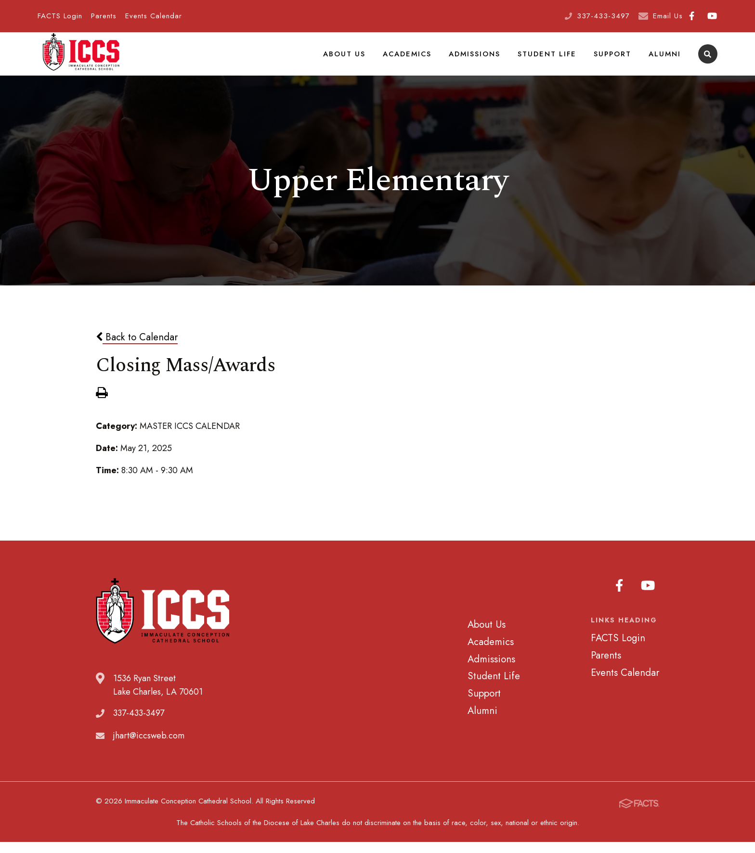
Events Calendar (153, 16)
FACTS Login (60, 16)
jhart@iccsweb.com (148, 747)
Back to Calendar (137, 349)
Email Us (668, 16)
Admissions (478, 60)
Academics (411, 60)
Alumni (665, 60)
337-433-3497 (603, 16)
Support (614, 60)
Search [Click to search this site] (707, 60)
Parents (104, 16)
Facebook (691, 16)
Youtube (712, 16)
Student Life (549, 60)
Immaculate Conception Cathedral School (81, 60)
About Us (349, 60)
